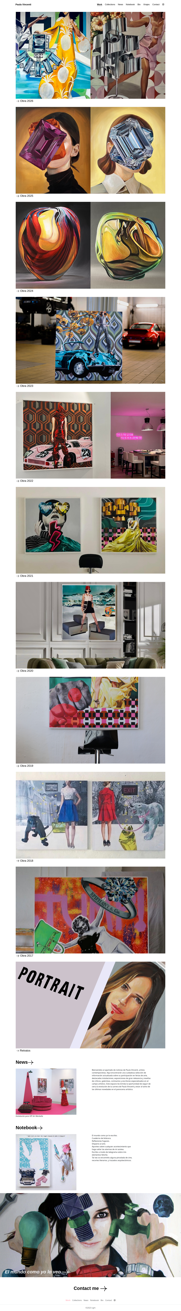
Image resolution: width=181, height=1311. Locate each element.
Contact (156, 4)
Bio (138, 4)
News (120, 4)
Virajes (146, 4)
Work (99, 4)
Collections (110, 4)
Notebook (130, 4)
